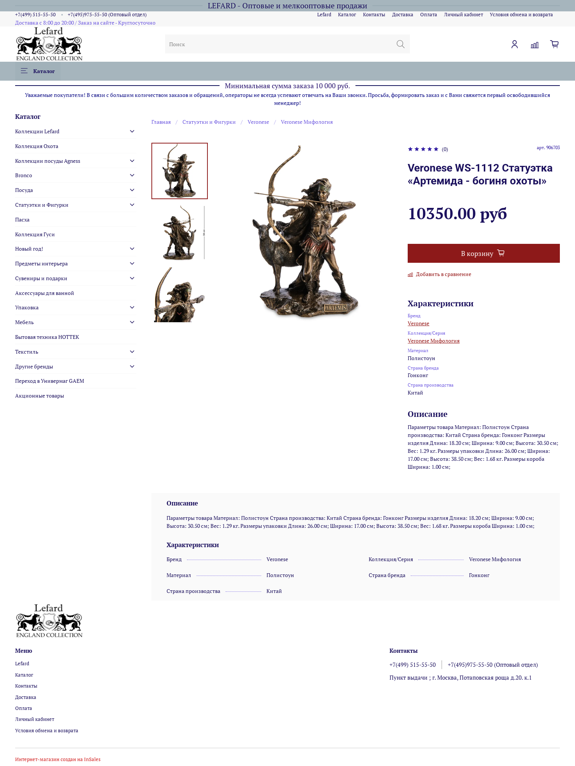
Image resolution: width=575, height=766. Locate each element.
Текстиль (26, 351)
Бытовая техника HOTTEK (47, 336)
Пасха (22, 219)
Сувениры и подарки (41, 278)
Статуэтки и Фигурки (209, 121)
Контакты (374, 14)
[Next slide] (179, 313)
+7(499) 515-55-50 (35, 14)
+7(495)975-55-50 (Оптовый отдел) (107, 14)
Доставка (402, 14)
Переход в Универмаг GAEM (49, 380)
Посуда (24, 189)
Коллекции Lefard (37, 131)
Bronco (23, 175)
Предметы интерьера (41, 263)
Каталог (347, 14)
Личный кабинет (463, 14)
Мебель (24, 322)
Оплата (428, 14)
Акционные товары (39, 395)
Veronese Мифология (307, 121)
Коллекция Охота (36, 146)
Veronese (258, 121)
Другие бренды (34, 366)
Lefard (324, 14)
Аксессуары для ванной (44, 292)
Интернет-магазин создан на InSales (58, 759)
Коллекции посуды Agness (47, 160)
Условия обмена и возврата (521, 14)
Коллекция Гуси (35, 234)
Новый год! (29, 248)
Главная (161, 121)
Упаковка (27, 307)
